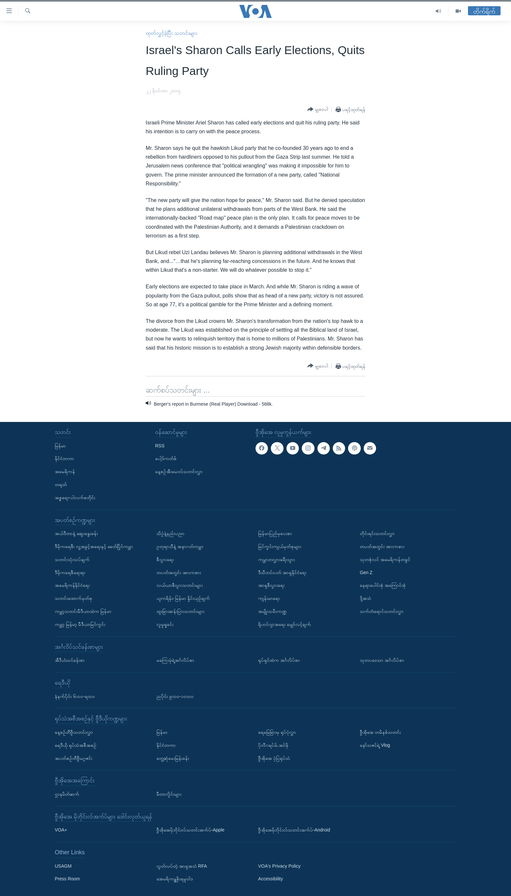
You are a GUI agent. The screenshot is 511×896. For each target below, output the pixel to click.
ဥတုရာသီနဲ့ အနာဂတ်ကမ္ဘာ (179, 546)
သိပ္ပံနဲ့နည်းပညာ (170, 533)
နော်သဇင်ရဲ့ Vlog (375, 745)
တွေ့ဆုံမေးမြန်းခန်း (172, 758)
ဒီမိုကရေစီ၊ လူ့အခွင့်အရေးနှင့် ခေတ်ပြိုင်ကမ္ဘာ (94, 546)
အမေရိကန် (65, 471)
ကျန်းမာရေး (269, 598)
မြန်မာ (60, 445)
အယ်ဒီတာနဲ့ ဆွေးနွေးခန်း (76, 533)
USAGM (63, 866)
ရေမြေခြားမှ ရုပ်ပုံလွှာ (277, 732)
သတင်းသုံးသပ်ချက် (72, 559)
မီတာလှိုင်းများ (169, 794)
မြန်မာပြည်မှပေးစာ (275, 533)
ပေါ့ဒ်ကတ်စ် (166, 458)
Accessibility (270, 879)
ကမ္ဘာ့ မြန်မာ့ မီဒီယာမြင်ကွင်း (80, 624)
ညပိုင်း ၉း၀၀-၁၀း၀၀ (175, 696)
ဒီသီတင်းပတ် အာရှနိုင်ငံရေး (282, 572)
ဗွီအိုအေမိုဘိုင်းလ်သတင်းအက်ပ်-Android (294, 829)
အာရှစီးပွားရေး (271, 585)
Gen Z (366, 572)
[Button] (317, 109)
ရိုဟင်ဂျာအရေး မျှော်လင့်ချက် (284, 624)
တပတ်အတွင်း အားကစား (178, 572)
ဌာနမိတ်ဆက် (67, 794)
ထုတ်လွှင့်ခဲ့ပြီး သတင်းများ (171, 33)
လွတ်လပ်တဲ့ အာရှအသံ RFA (181, 866)
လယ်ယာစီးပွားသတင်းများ (179, 585)
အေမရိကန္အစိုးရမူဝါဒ (174, 879)
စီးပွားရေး (165, 559)
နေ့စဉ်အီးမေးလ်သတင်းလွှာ (179, 471)
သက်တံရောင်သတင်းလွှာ (381, 611)
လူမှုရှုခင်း (164, 624)
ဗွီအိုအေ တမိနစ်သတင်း (380, 732)
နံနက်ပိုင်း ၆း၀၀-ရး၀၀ (75, 696)
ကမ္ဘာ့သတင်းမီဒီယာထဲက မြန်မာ (83, 611)
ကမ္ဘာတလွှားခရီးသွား (276, 559)
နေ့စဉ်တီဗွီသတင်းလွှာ (74, 732)
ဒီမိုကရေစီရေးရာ (70, 572)
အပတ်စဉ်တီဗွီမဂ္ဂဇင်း (73, 758)
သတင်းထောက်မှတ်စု (73, 598)
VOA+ (61, 829)
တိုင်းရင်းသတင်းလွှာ (377, 533)
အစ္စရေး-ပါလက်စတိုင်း (75, 497)
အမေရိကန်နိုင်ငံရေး (72, 585)
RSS (160, 445)
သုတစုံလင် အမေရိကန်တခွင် (385, 559)
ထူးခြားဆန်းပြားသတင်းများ (180, 611)
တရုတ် (61, 484)
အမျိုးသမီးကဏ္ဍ (272, 611)
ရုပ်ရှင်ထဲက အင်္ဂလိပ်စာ (279, 660)
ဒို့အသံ (365, 598)
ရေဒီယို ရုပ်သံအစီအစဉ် (75, 745)
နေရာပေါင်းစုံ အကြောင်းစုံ (383, 585)
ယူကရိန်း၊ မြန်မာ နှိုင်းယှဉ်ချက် (183, 598)
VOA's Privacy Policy (279, 866)
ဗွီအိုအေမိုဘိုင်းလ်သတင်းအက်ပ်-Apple (190, 829)
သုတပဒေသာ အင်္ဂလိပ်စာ (382, 660)
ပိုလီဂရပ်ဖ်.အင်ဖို (273, 745)
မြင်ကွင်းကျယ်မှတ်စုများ (279, 546)
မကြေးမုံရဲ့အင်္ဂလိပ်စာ (175, 660)
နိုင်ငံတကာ (64, 458)
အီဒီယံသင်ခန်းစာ (70, 660)
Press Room (67, 879)
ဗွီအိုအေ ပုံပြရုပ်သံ (274, 758)
